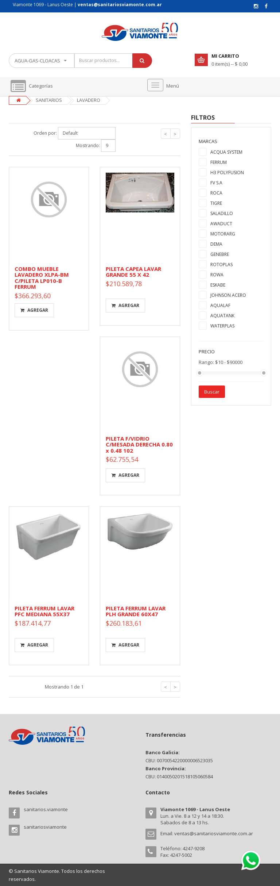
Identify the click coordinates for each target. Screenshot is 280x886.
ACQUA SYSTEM (226, 152)
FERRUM (218, 162)
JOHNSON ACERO (228, 295)
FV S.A (216, 183)
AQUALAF (220, 305)
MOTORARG (222, 234)
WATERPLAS (222, 326)
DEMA (216, 244)
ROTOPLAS (221, 264)
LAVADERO (88, 100)
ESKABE (217, 285)
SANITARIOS (49, 100)
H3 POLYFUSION (227, 172)
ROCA (216, 193)
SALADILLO (221, 213)
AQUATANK (222, 315)
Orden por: (45, 133)
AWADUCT (221, 223)
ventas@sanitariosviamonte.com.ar (213, 833)
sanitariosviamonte (45, 827)
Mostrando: (88, 145)
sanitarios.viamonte (46, 809)
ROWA (216, 275)
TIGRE (216, 203)
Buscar (211, 391)
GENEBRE (219, 254)
